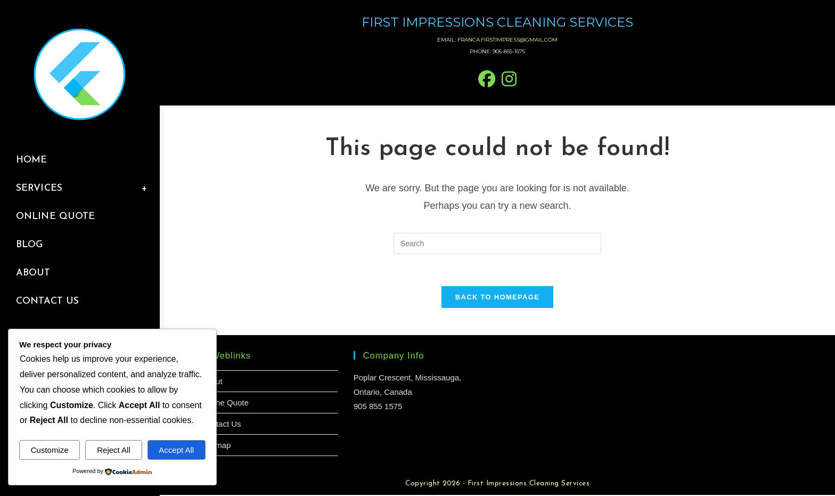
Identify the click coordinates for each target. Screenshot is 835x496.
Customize (50, 449)
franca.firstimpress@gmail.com (507, 39)
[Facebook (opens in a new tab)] (486, 79)
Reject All (113, 449)
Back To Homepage (497, 298)
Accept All (176, 449)
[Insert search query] (497, 243)
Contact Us (221, 424)
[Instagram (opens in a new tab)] (509, 79)
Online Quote (224, 403)
